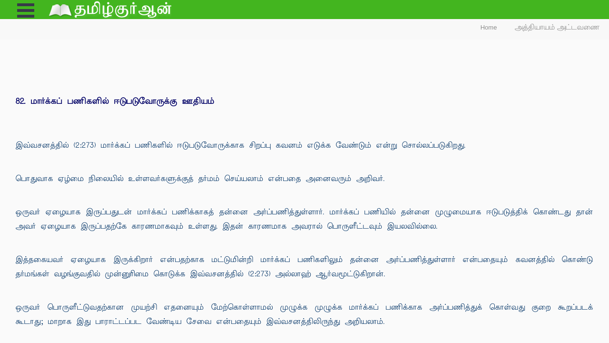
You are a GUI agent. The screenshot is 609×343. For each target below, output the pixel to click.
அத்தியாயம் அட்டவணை (557, 27)
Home (489, 27)
